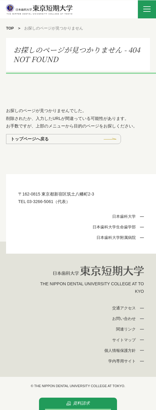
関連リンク (126, 329)
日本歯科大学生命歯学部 (114, 227)
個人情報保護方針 (120, 350)
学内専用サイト (122, 361)
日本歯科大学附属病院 (116, 237)
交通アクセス (124, 308)
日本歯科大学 (124, 216)
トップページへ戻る (30, 138)
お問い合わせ (124, 318)
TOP (10, 28)
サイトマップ (124, 340)
